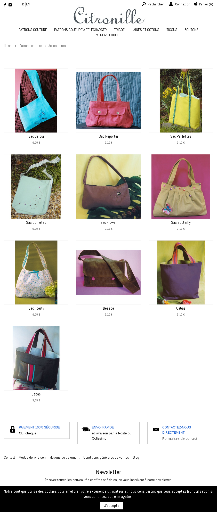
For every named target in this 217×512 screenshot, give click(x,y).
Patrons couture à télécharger (80, 29)
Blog (136, 457)
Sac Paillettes (180, 136)
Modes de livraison (32, 457)
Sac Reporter (108, 136)
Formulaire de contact (179, 438)
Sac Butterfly (181, 222)
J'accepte (111, 505)
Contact (9, 457)
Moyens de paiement (64, 457)
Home (8, 46)
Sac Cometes (36, 222)
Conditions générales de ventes (106, 457)
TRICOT (119, 29)
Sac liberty (36, 308)
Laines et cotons (145, 29)
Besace (108, 308)
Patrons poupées (109, 35)
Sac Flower (108, 222)
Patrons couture (33, 29)
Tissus (171, 29)
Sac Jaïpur (36, 136)
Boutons (191, 29)
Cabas (181, 308)
